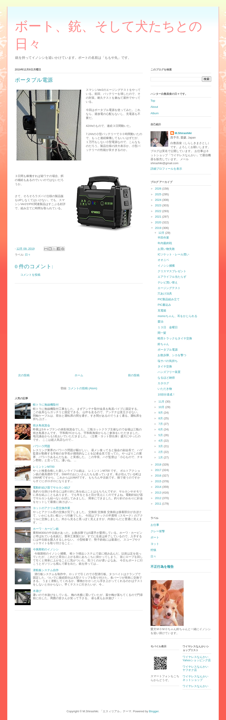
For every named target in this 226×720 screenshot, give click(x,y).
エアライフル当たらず (172, 276)
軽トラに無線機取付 (46, 404)
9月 (161, 412)
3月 (161, 446)
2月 (161, 452)
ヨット (155, 543)
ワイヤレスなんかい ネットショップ (197, 678)
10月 (161, 407)
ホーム (79, 375)
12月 (161, 232)
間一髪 (162, 332)
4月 (161, 440)
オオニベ (163, 260)
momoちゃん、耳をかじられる (177, 316)
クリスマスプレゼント (172, 271)
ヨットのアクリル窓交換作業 (51, 508)
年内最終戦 (165, 243)
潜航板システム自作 (46, 570)
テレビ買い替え (168, 282)
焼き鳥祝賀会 (41, 425)
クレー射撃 (158, 531)
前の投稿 (133, 375)
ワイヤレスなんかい (195, 686)
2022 (158, 211)
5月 (161, 435)
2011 (158, 503)
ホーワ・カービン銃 (46, 528)
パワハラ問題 (41, 446)
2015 (158, 481)
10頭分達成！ (166, 394)
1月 (161, 457)
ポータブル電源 (168, 349)
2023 (158, 205)
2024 (158, 199)
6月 (161, 429)
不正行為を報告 (162, 566)
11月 (161, 401)
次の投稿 (24, 375)
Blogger (154, 711)
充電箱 (162, 310)
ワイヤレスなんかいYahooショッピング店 (197, 658)
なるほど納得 (166, 377)
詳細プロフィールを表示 (166, 168)
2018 (158, 464)
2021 (158, 216)
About (154, 106)
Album (155, 113)
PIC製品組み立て (169, 299)
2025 (158, 194)
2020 (158, 222)
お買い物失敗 (166, 249)
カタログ (163, 383)
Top (153, 100)
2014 (158, 486)
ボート (155, 537)
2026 (158, 188)
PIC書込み (164, 304)
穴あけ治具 (165, 293)
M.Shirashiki (183, 133)
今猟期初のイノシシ (46, 549)
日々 (28, 254)
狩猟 (153, 550)
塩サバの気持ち (168, 361)
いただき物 (165, 388)
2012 (158, 498)
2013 (158, 492)
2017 (158, 470)
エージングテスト (169, 288)
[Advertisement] (79, 327)
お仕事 (155, 524)
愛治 (160, 321)
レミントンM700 (44, 466)
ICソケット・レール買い (173, 254)
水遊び (37, 591)
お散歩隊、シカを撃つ (172, 355)
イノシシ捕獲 (166, 265)
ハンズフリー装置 (169, 372)
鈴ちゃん (163, 344)
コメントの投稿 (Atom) (82, 388)
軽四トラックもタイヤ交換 (175, 338)
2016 (158, 475)
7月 (161, 424)
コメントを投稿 (30, 274)
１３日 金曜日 (168, 327)
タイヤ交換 (165, 366)
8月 (161, 418)
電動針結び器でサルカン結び (51, 487)
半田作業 (163, 237)
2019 (158, 228)
